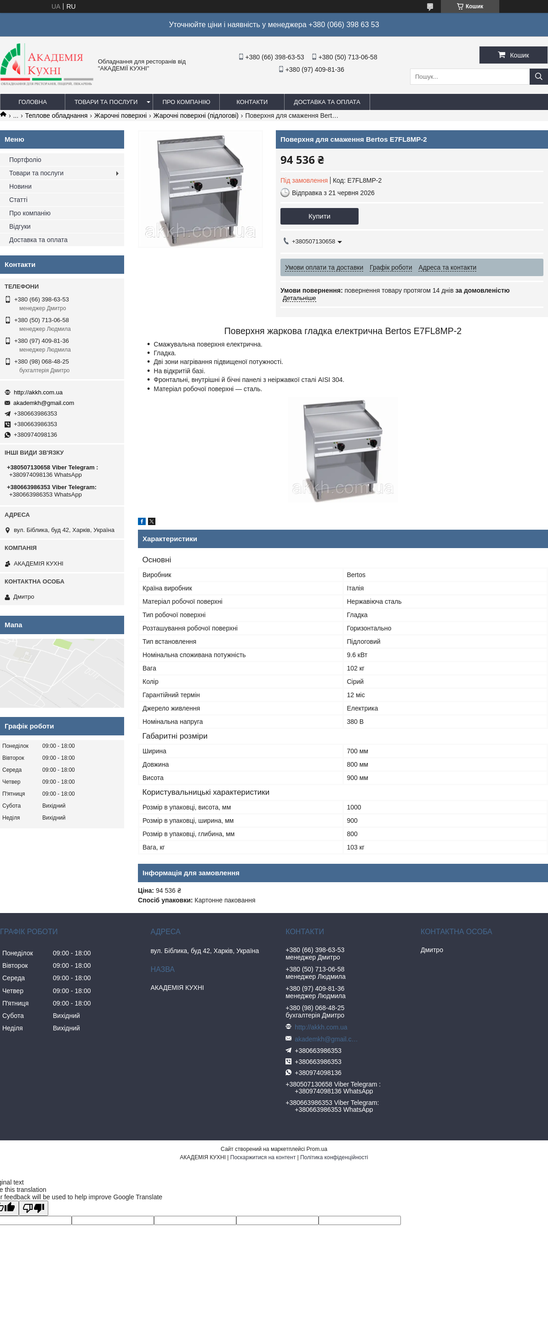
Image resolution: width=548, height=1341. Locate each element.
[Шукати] (539, 77)
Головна (32, 101)
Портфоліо (25, 159)
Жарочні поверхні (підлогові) (196, 115)
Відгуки (20, 226)
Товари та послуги (105, 101)
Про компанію (186, 101)
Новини (20, 186)
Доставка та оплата (327, 101)
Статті (18, 199)
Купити (319, 216)
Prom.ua (317, 1149)
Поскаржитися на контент (263, 1157)
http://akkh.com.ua (38, 392)
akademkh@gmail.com (43, 402)
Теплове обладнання (56, 115)
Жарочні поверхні (120, 115)
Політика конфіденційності (334, 1157)
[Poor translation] (33, 1208)
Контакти (252, 101)
